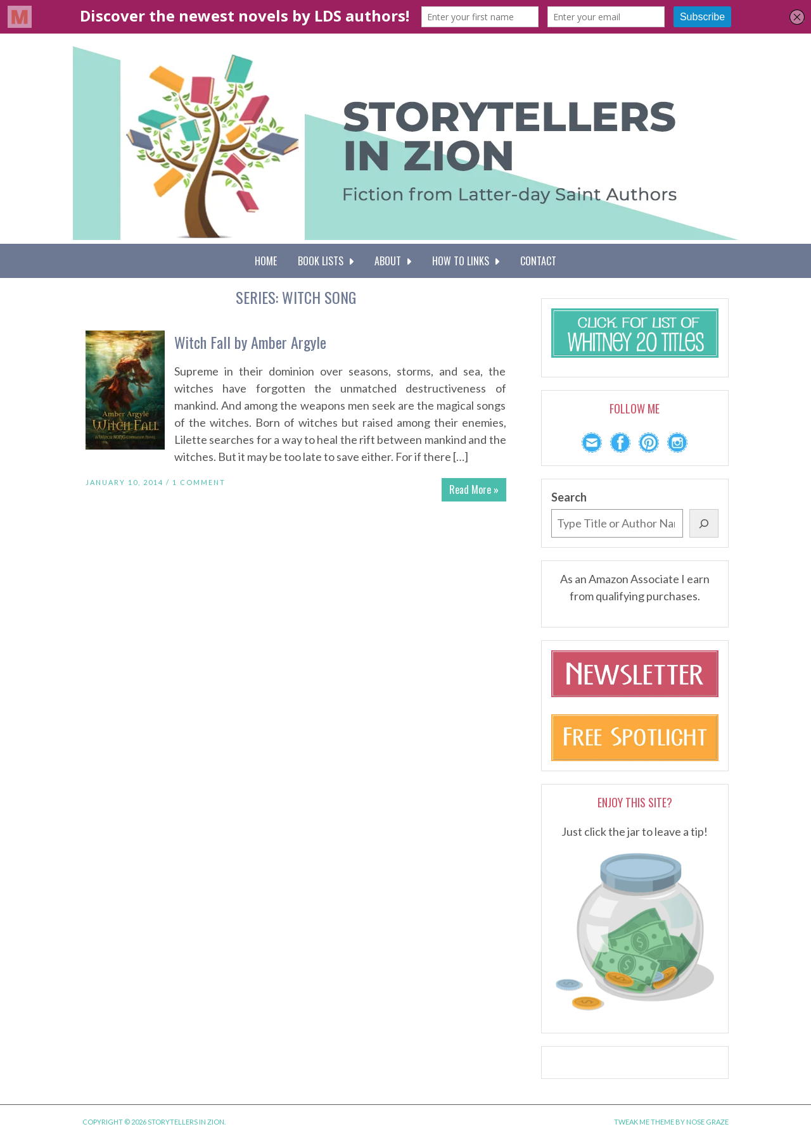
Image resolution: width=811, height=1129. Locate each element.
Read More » (474, 489)
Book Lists (326, 260)
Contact (538, 260)
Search (569, 497)
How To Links (465, 260)
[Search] (703, 523)
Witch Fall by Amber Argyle (250, 342)
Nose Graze (707, 1122)
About (392, 260)
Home (266, 260)
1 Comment (199, 482)
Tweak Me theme (644, 1122)
